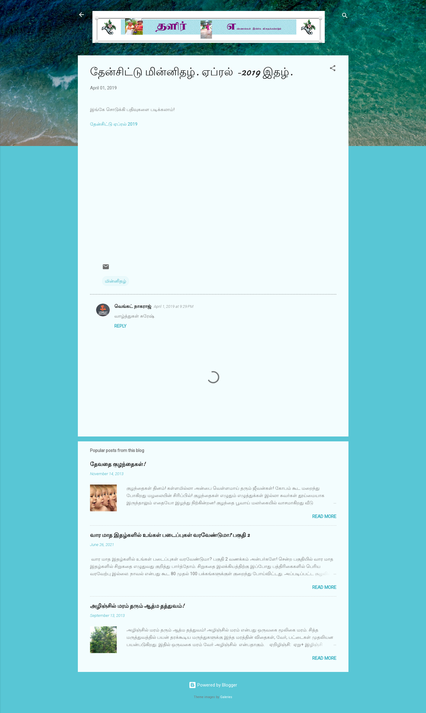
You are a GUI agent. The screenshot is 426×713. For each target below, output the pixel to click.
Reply (120, 326)
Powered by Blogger (213, 685)
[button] (332, 69)
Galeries (226, 697)
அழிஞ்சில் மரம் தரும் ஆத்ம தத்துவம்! (137, 606)
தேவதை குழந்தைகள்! (117, 464)
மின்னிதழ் (115, 281)
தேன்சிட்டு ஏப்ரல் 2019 (113, 124)
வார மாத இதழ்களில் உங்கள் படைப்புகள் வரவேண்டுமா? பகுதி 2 (170, 535)
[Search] (344, 16)
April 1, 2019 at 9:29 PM (173, 306)
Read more (324, 516)
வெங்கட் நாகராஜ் (132, 306)
